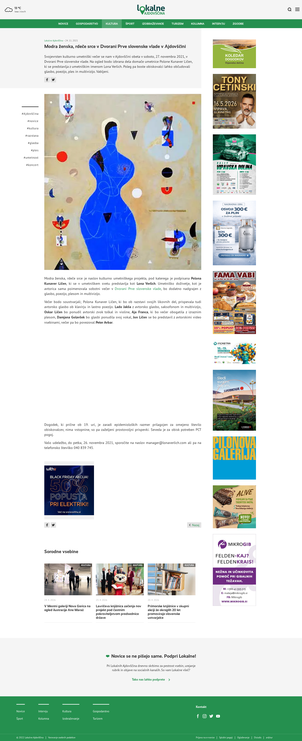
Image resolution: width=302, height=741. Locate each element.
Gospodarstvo (87, 23)
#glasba (33, 143)
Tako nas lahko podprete (151, 679)
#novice (33, 121)
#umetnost (31, 157)
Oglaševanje (243, 737)
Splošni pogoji (226, 737)
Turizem (177, 23)
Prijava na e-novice (205, 737)
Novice (63, 23)
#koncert (32, 165)
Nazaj (194, 525)
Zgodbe (238, 23)
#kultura (33, 128)
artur (269, 737)
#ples (35, 150)
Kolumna (197, 23)
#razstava (32, 135)
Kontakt (201, 707)
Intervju (218, 23)
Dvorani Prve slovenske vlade (138, 288)
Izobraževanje (153, 23)
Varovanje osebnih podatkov (62, 737)
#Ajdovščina (30, 114)
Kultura (112, 23)
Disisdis (257, 737)
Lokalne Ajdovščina (53, 40)
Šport (130, 23)
